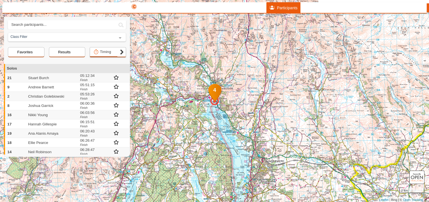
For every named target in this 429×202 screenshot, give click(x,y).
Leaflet (383, 199)
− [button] (135, 53)
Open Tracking (413, 199)
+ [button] (135, 43)
